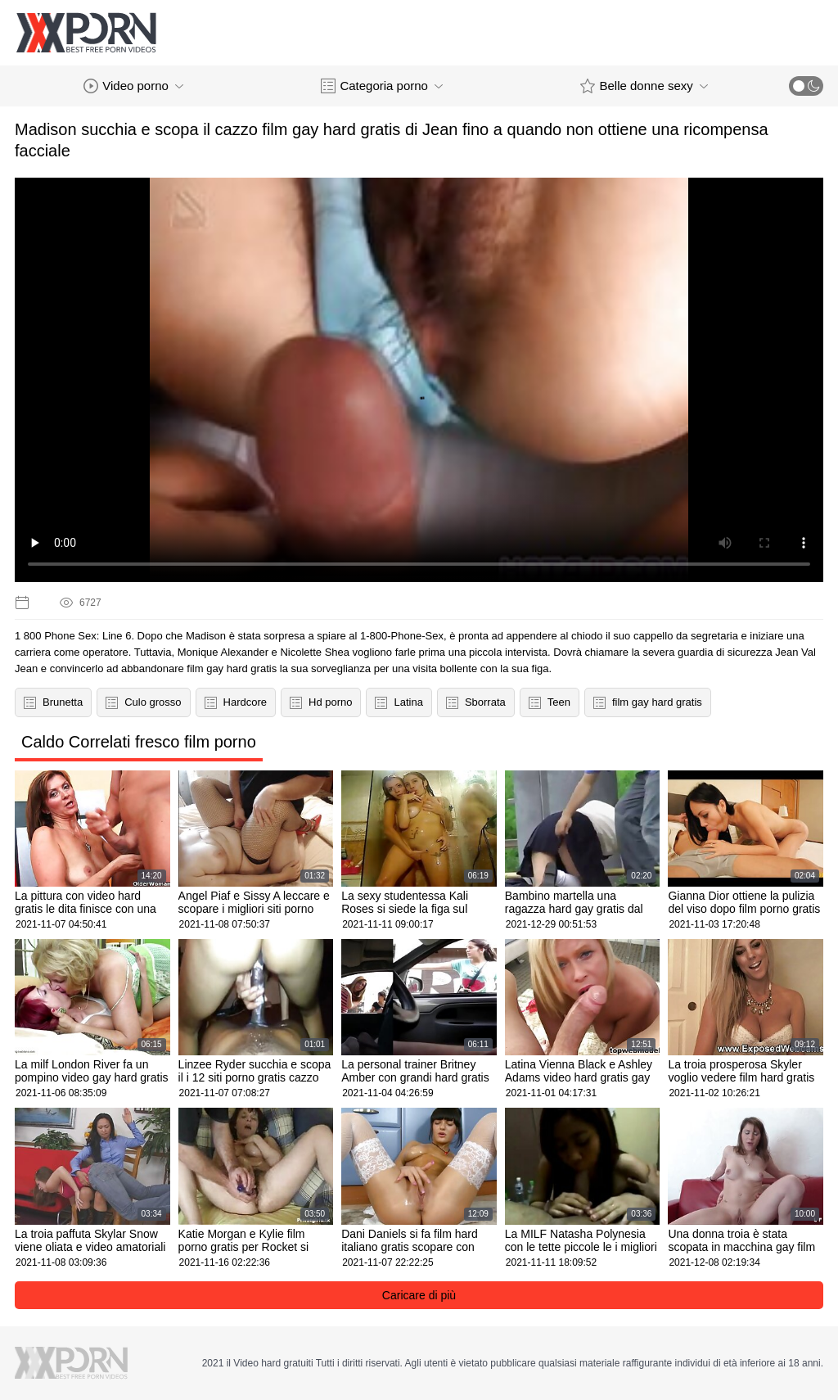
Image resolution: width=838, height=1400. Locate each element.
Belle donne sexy (643, 86)
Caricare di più (419, 1295)
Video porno (133, 86)
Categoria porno (382, 86)
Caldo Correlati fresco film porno (138, 742)
